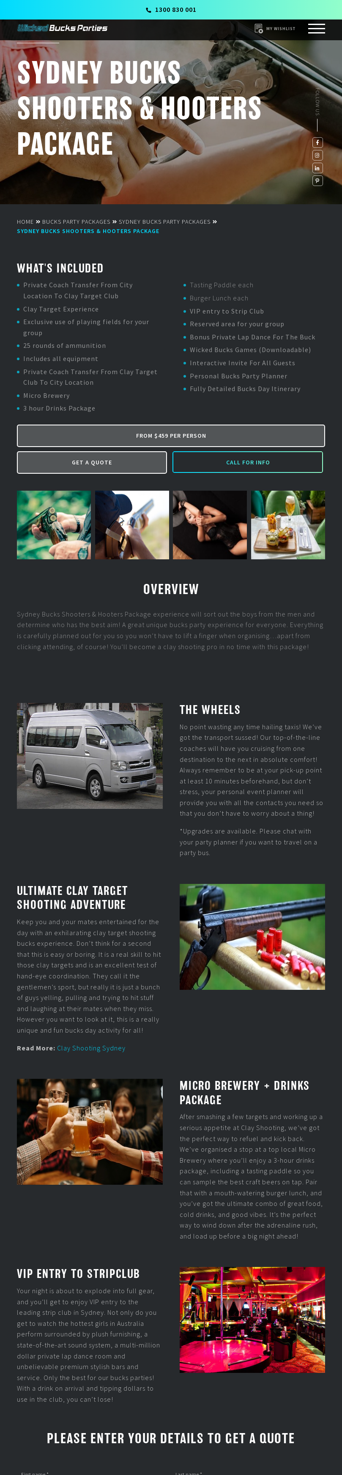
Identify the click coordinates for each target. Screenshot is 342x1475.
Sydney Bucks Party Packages (165, 221)
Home (25, 221)
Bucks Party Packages (76, 221)
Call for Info (248, 462)
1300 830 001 (171, 9)
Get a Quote (92, 462)
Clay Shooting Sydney (91, 1048)
